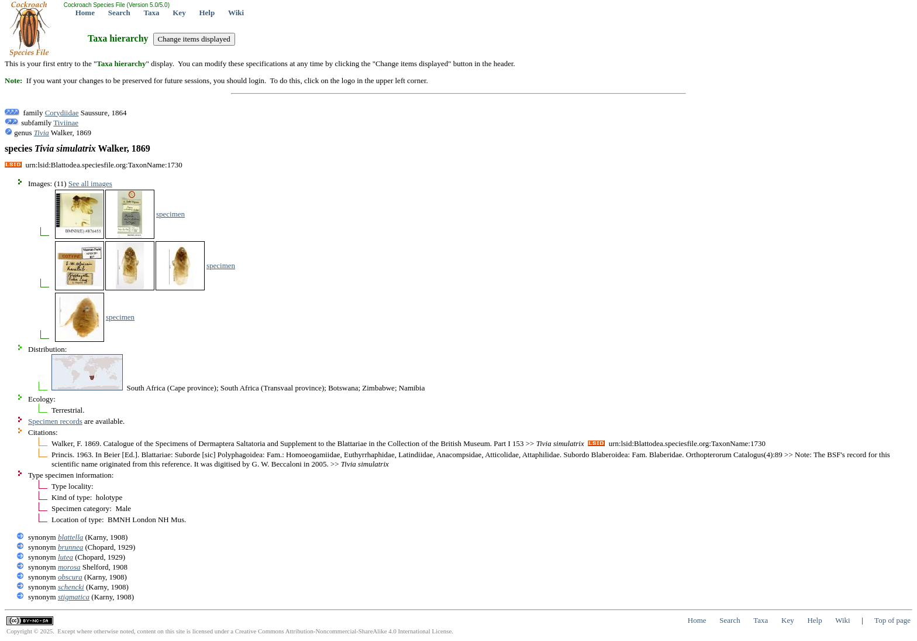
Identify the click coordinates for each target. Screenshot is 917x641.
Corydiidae (62, 112)
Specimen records (55, 421)
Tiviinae (65, 122)
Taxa (152, 12)
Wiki (236, 12)
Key (179, 12)
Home (85, 12)
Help (207, 12)
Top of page (892, 620)
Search (119, 12)
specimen (170, 214)
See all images (90, 183)
